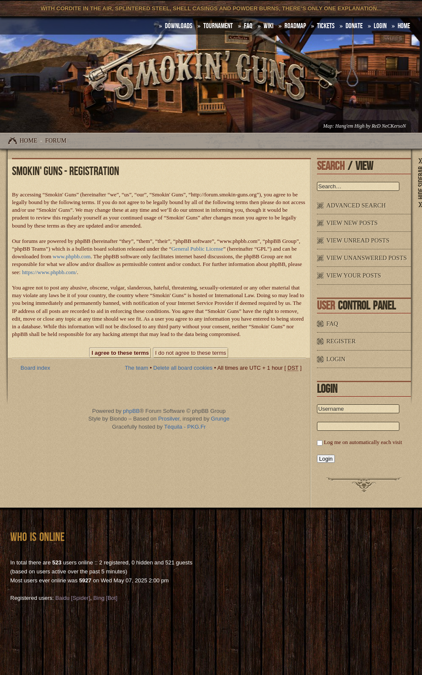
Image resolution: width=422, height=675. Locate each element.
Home (28, 140)
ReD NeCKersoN (389, 126)
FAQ (248, 26)
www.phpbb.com (72, 256)
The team (136, 368)
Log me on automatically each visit (363, 442)
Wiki (268, 26)
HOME (404, 26)
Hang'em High (349, 126)
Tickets (325, 26)
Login (380, 26)
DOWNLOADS (178, 26)
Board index (35, 368)
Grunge (220, 418)
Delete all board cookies (183, 368)
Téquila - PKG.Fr (185, 427)
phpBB (131, 411)
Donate (354, 26)
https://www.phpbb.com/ (49, 272)
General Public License (197, 248)
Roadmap (295, 26)
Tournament (218, 26)
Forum (56, 140)
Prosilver (168, 418)
